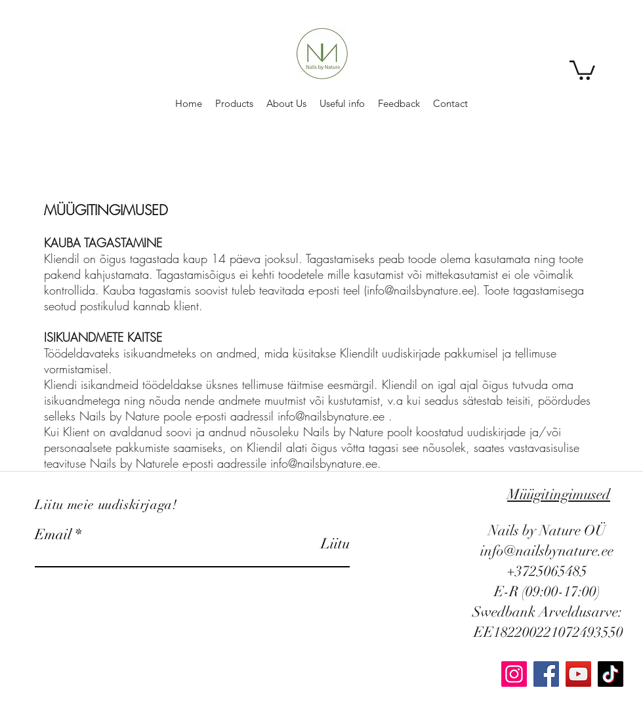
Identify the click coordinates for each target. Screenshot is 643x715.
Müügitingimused (558, 494)
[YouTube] (578, 674)
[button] (582, 69)
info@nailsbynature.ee (420, 290)
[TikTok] (610, 674)
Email (53, 534)
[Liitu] (316, 543)
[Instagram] (514, 674)
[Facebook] (546, 674)
